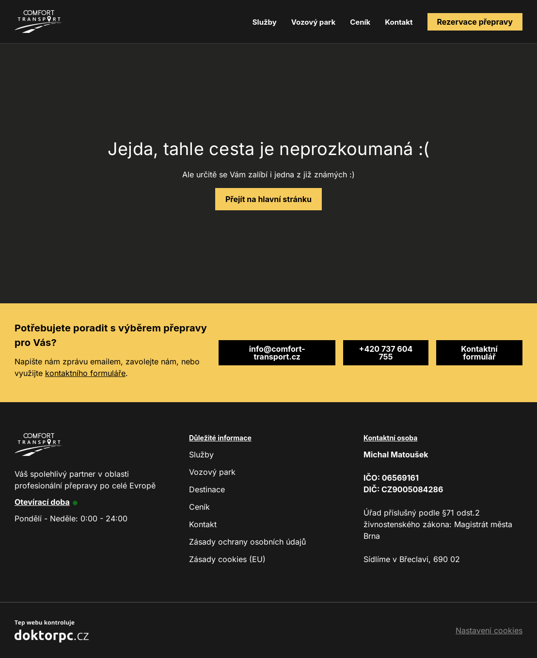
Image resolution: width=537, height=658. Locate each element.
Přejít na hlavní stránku (268, 199)
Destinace (207, 489)
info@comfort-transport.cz (277, 352)
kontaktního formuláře (85, 373)
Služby (265, 22)
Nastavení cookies (489, 630)
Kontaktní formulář (479, 352)
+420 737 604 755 (386, 352)
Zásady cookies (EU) (227, 559)
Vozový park (313, 22)
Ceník (360, 22)
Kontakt (398, 22)
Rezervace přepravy (475, 22)
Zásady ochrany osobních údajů (247, 542)
